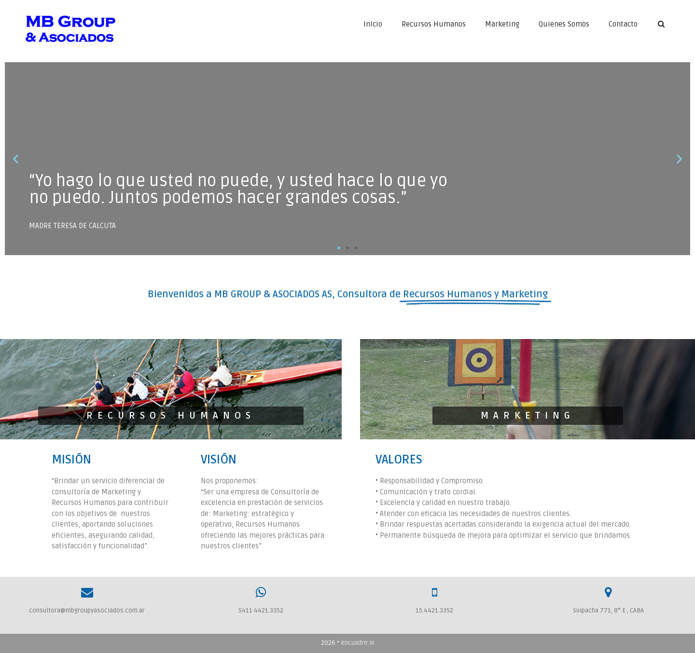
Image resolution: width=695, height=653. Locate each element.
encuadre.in (358, 643)
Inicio (372, 24)
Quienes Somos (564, 24)
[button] (338, 247)
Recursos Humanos (434, 24)
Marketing (502, 24)
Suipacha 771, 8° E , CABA (608, 610)
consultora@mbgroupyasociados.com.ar (87, 610)
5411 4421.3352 (260, 610)
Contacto (623, 24)
